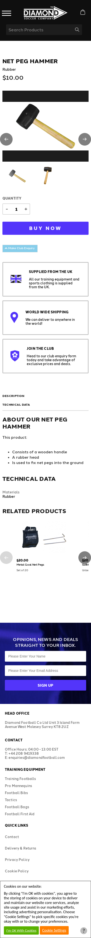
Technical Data (16, 404)
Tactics (11, 800)
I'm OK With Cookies (21, 930)
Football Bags (17, 807)
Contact (12, 837)
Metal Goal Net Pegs (30, 564)
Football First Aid (20, 814)
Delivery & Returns (20, 848)
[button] (6, 139)
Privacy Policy (17, 860)
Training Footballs (20, 779)
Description (13, 395)
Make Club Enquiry (20, 248)
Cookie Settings (54, 930)
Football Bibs (16, 793)
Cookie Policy (17, 871)
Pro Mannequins (18, 786)
